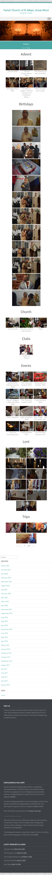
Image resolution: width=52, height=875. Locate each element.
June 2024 (4, 574)
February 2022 (6, 593)
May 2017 (4, 677)
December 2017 (6, 653)
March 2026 (5, 566)
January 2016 (5, 685)
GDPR (36, 835)
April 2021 (4, 598)
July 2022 (4, 590)
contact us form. (38, 806)
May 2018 (4, 637)
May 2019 (4, 621)
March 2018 (5, 645)
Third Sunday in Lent (10, 853)
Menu (26, 19)
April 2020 (4, 605)
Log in (3, 695)
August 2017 (5, 665)
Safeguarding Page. (35, 811)
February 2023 (6, 578)
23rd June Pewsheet (10, 860)
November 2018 (6, 629)
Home (23, 48)
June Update (8, 864)
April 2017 (4, 681)
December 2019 (6, 609)
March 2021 (5, 601)
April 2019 (4, 625)
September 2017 (6, 661)
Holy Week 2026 (9, 849)
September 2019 (6, 613)
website (12, 797)
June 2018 (4, 633)
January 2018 (5, 649)
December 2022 (6, 582)
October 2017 (5, 657)
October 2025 (5, 570)
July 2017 (4, 669)
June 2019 (4, 617)
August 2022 (5, 586)
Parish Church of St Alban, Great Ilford (26, 10)
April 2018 (4, 641)
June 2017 (4, 673)
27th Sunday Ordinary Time (12, 857)
